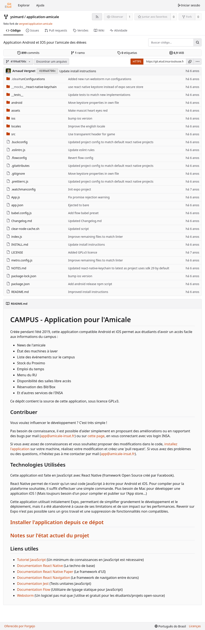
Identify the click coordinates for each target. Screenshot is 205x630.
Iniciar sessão (189, 5)
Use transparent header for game (91, 134)
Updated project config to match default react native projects (110, 142)
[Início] (8, 5)
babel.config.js (19, 213)
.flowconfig (16, 158)
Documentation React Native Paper (45, 571)
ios (10, 118)
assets (13, 110)
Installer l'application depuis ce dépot (57, 522)
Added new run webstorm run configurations (99, 79)
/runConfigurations (25, 79)
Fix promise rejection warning (89, 197)
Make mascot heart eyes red (88, 110)
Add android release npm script (90, 284)
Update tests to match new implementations (99, 95)
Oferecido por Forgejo (19, 626)
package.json (18, 284)
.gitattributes (17, 166)
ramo (78, 53)
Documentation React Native (40, 565)
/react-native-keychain (31, 87)
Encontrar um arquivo (51, 61)
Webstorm (25, 595)
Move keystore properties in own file (93, 103)
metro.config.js (19, 260)
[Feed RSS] (97, 16)
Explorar (24, 5)
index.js (14, 237)
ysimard (17, 17)
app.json (14, 205)
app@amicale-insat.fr (58, 436)
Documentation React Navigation (43, 577)
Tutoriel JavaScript (31, 559)
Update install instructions (77, 71)
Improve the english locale (86, 126)
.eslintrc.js (15, 150)
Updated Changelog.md (85, 221)
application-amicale (42, 17)
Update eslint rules (81, 150)
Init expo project (79, 189)
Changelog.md (19, 221)
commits (28, 53)
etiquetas (127, 53)
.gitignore (15, 174)
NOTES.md (16, 268)
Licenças (195, 626)
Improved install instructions (88, 292)
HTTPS (137, 61)
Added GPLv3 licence (82, 252)
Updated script (78, 229)
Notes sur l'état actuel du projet (49, 535)
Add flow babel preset (83, 213)
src (10, 134)
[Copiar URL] (190, 61)
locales (13, 126)
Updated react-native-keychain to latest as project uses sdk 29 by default (118, 268)
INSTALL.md (17, 244)
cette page (96, 436)
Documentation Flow (33, 589)
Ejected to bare (78, 205)
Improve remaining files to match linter (95, 237)
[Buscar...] (197, 42)
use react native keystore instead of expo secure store (105, 87)
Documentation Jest (33, 583)
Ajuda (40, 5)
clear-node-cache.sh (22, 229)
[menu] (197, 61)
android (14, 103)
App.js (13, 197)
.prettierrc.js (17, 181)
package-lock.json (21, 276)
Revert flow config (80, 158)
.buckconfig (17, 142)
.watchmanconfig (21, 189)
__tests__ (14, 95)
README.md (17, 292)
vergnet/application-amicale (35, 24)
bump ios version (80, 118)
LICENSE (14, 252)
